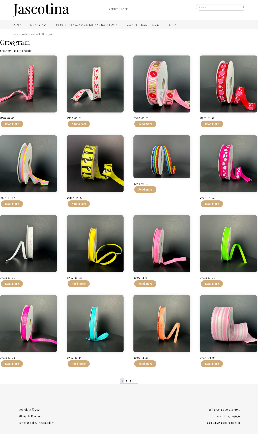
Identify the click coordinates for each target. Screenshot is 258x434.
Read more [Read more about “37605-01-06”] (12, 203)
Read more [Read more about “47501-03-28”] (212, 203)
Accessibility (46, 422)
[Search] (243, 7)
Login (124, 9)
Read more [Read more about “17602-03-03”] (145, 124)
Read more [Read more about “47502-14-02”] (79, 283)
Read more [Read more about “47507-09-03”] (212, 363)
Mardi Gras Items (142, 24)
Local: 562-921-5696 (227, 416)
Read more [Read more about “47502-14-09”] (212, 283)
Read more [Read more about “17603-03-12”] (212, 124)
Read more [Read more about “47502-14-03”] (145, 283)
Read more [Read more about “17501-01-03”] (12, 124)
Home (17, 24)
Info (172, 24)
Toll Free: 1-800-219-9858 (224, 409)
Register (112, 9)
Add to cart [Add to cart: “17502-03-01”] (79, 124)
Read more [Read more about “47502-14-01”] (12, 283)
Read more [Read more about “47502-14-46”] (145, 363)
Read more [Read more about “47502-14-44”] (12, 363)
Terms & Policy (27, 422)
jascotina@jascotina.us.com (223, 422)
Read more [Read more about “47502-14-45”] (79, 363)
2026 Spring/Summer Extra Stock (86, 24)
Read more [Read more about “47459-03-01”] (145, 189)
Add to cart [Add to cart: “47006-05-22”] (79, 203)
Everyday (38, 24)
